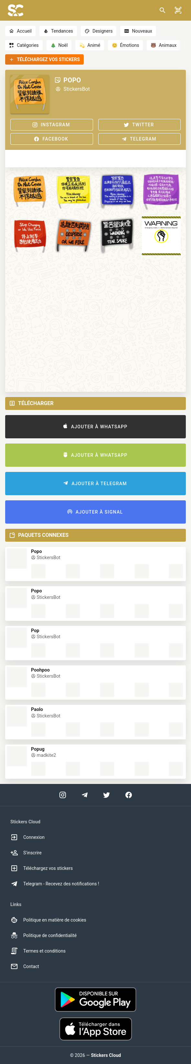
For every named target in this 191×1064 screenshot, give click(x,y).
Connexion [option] (27, 837)
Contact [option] (24, 966)
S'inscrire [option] (26, 853)
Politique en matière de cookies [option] (48, 920)
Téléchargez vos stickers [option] (41, 868)
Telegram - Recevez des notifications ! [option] (54, 884)
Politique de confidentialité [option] (43, 935)
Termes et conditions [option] (38, 951)
